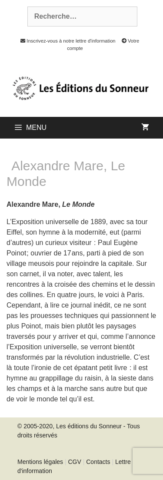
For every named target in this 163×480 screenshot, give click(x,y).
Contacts (98, 461)
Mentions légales (40, 461)
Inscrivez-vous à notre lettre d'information (66, 40)
